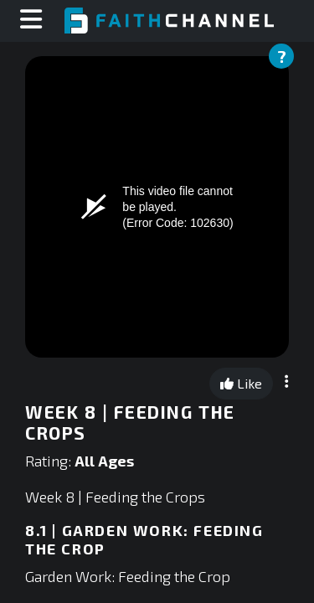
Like (241, 383)
